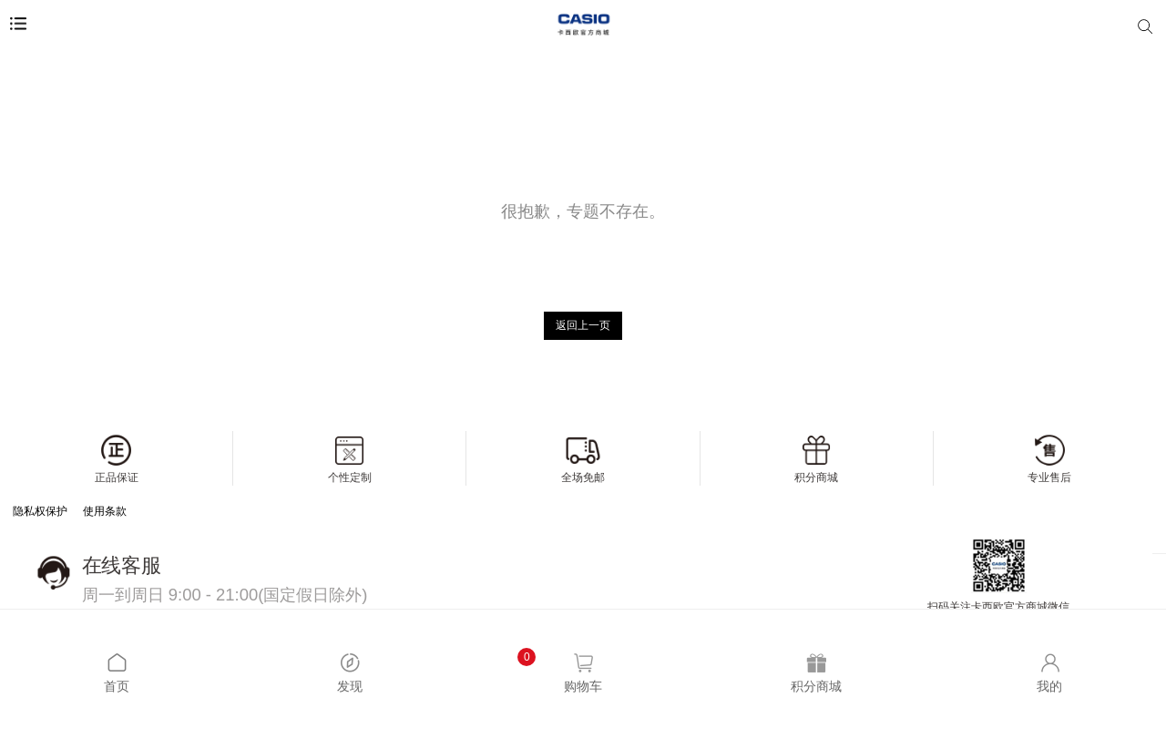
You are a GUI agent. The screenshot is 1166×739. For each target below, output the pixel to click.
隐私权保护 (40, 511)
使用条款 (105, 511)
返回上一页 (583, 325)
